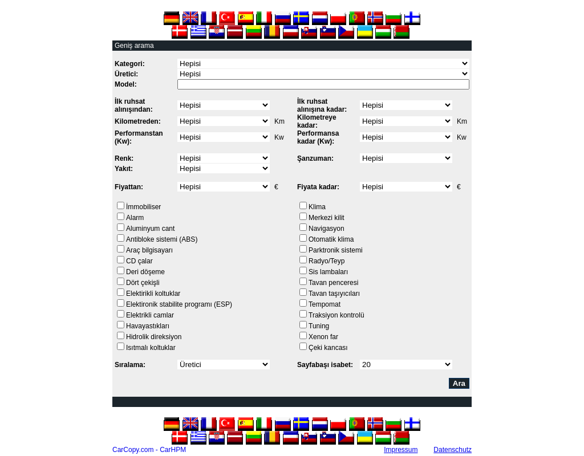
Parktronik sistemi (336, 250)
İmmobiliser (143, 207)
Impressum (400, 450)
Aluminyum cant (150, 229)
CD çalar (139, 261)
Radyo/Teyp (326, 261)
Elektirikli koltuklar (153, 294)
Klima (317, 207)
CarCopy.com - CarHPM (149, 450)
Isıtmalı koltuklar (151, 348)
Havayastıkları (147, 326)
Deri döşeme (145, 272)
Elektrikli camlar (150, 315)
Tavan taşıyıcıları (334, 294)
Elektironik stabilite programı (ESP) (179, 304)
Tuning (319, 326)
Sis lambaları (328, 272)
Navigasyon (326, 229)
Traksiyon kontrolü (336, 315)
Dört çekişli (143, 283)
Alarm (135, 218)
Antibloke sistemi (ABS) (161, 239)
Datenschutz (452, 450)
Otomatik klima (331, 239)
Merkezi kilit (326, 218)
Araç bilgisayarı (149, 250)
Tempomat (324, 304)
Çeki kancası (328, 348)
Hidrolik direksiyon (153, 337)
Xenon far (323, 337)
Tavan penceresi (333, 283)
